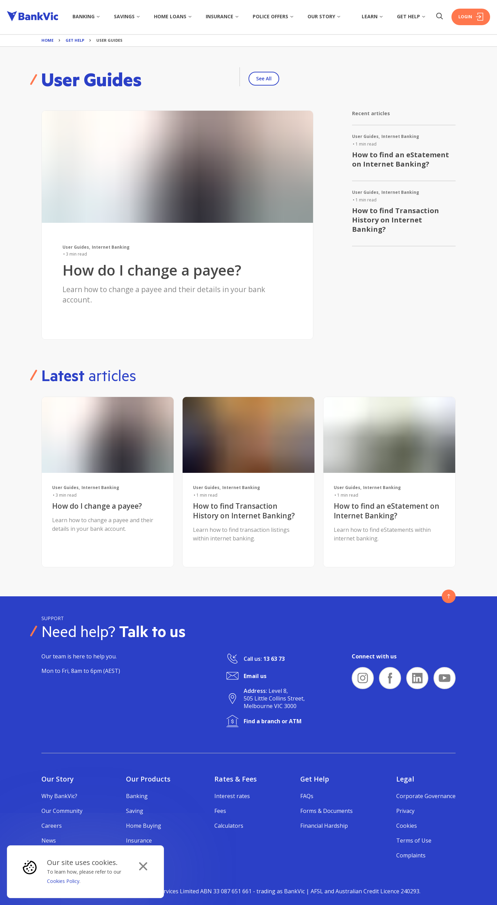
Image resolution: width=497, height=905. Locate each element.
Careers (51, 825)
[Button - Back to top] (449, 596)
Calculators (228, 825)
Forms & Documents (326, 811)
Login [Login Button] (470, 17)
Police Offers (273, 16)
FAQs (306, 796)
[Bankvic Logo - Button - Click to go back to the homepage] (32, 17)
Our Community (61, 811)
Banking (86, 16)
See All (264, 78)
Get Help (411, 16)
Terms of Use (413, 840)
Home (47, 40)
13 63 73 (274, 659)
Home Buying (143, 825)
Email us (255, 676)
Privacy (405, 811)
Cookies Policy (63, 881)
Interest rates (232, 796)
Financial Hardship (324, 825)
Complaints (411, 855)
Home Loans (173, 16)
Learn (372, 16)
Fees (220, 811)
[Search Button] (439, 17)
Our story (324, 16)
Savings (127, 16)
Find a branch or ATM (273, 721)
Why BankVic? (59, 796)
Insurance (222, 16)
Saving (134, 811)
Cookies (406, 825)
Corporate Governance (426, 796)
